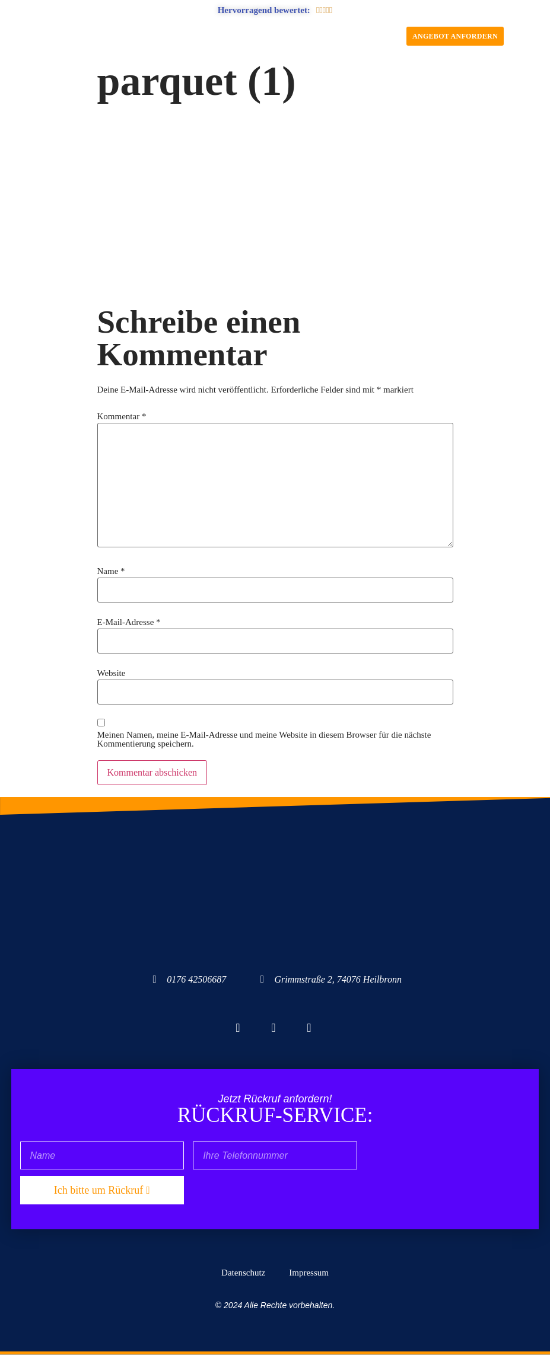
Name (111, 571)
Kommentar (122, 416)
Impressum (309, 1272)
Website (111, 673)
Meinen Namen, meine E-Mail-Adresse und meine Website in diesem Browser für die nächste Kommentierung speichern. (264, 739)
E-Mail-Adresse (129, 622)
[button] (275, 36)
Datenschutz (243, 1272)
